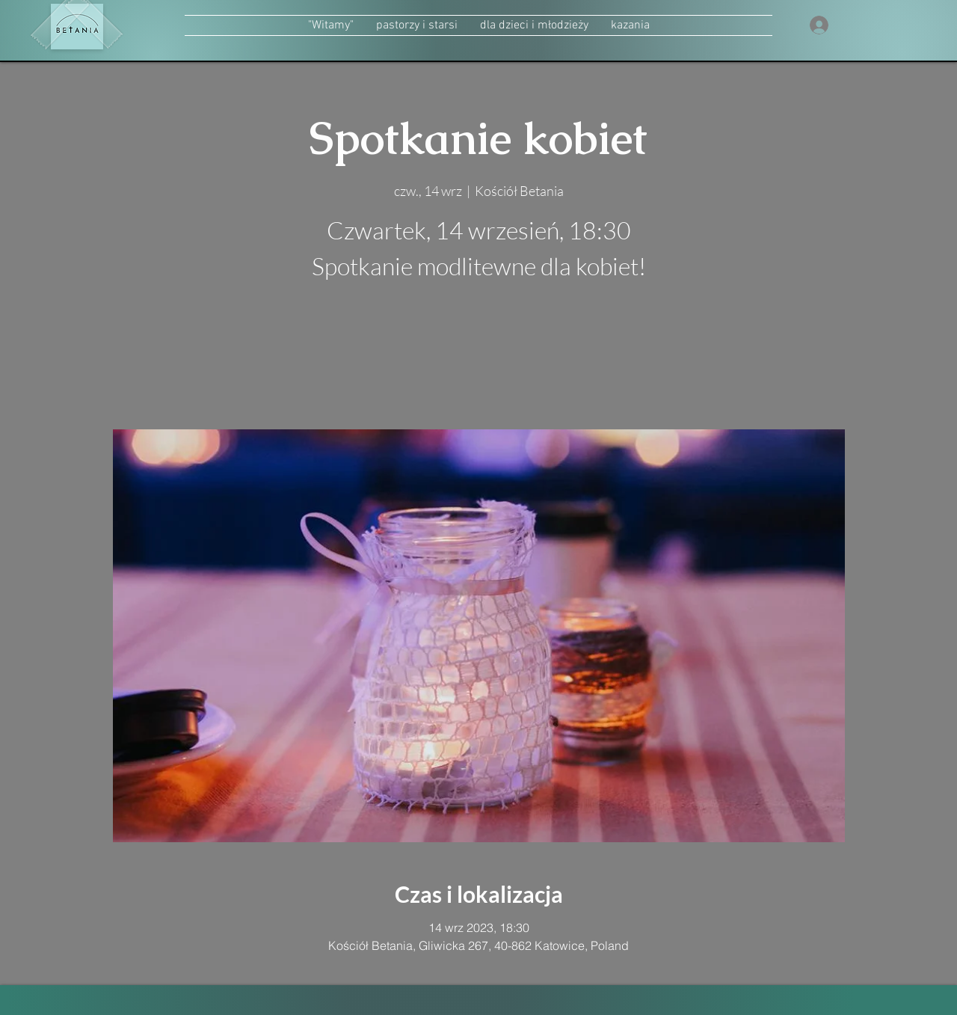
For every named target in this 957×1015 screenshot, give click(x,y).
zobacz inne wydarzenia (479, 359)
